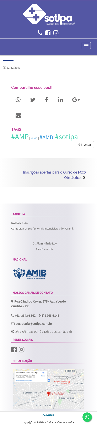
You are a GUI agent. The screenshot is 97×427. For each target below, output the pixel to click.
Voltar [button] (84, 144)
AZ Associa (48, 414)
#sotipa (66, 136)
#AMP (20, 136)
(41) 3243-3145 (49, 315)
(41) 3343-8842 (25, 315)
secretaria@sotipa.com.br (34, 323)
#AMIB (34, 138)
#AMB (46, 137)
